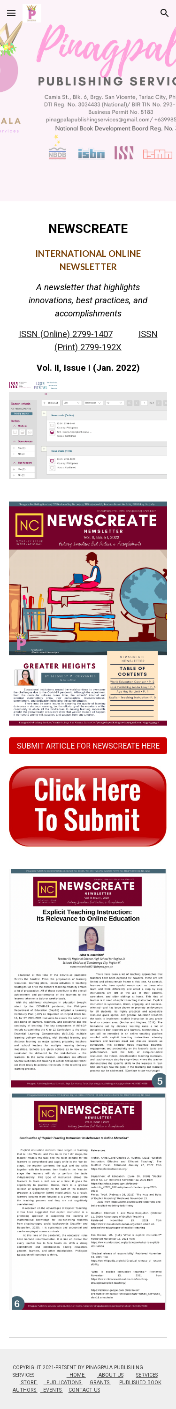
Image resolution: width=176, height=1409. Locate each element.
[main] (88, 297)
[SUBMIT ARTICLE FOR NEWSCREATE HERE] (88, 746)
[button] (11, 13)
